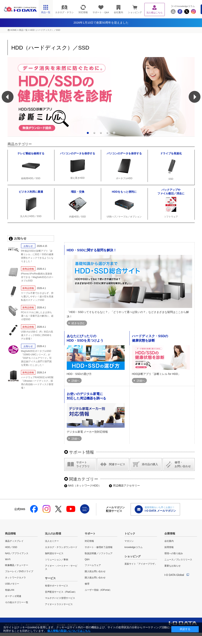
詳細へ (76, 380)
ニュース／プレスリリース (178, 559)
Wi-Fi (7, 559)
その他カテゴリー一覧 (16, 602)
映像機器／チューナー (16, 565)
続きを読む (78, 323)
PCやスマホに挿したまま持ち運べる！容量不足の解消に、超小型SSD (37, 316)
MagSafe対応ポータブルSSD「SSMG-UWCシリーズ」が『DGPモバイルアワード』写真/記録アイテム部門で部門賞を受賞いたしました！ (36, 358)
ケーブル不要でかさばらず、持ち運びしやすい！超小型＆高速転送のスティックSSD (37, 296)
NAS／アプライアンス (16, 553)
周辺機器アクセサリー (124, 485)
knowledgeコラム (133, 547)
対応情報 (89, 541)
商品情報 (10, 533)
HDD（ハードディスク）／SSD (45, 30)
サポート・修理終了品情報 (98, 547)
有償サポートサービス (56, 585)
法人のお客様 (53, 533)
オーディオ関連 (13, 596)
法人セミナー (52, 541)
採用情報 (169, 547)
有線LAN (9, 590)
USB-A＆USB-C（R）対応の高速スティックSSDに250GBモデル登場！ (37, 335)
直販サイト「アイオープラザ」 (140, 563)
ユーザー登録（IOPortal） (98, 590)
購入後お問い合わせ (95, 577)
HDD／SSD (11, 547)
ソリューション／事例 (56, 559)
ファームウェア (93, 565)
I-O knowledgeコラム (184, 6)
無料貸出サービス (54, 553)
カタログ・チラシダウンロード (61, 547)
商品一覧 (23, 30)
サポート (90, 533)
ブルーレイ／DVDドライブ (19, 571)
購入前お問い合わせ (95, 571)
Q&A (87, 559)
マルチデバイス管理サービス (60, 598)
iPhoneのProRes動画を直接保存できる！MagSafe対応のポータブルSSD (37, 277)
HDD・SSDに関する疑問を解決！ (92, 250)
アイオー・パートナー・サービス (61, 567)
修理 (87, 583)
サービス (50, 578)
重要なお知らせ (172, 565)
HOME (13, 30)
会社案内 (169, 541)
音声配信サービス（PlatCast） (61, 592)
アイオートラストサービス (59, 604)
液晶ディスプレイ (14, 541)
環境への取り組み (173, 553)
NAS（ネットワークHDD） (82, 485)
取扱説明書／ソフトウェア (98, 553)
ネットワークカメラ (15, 577)
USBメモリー (12, 583)
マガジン (129, 541)
